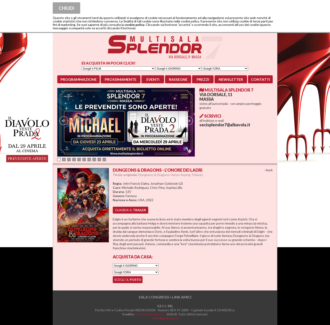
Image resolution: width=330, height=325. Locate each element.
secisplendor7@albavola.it (224, 124)
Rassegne (178, 79)
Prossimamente (120, 79)
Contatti (260, 79)
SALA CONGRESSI (154, 297)
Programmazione (78, 79)
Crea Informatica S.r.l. (150, 314)
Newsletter (231, 79)
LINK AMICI (181, 297)
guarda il (130, 210)
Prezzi (203, 79)
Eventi (152, 79)
